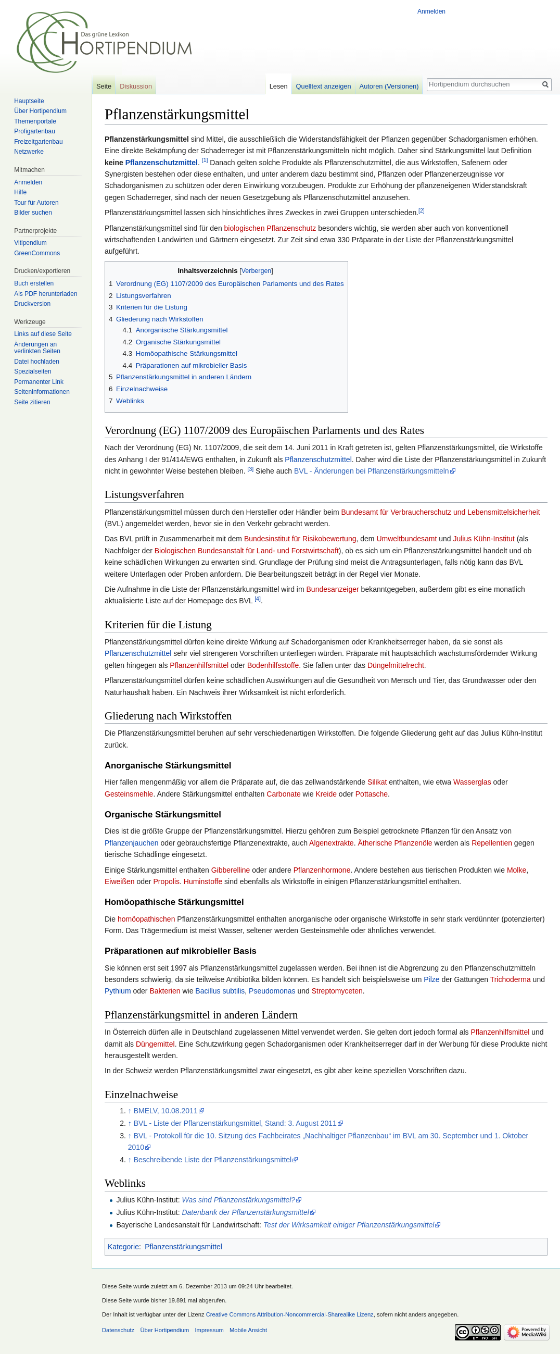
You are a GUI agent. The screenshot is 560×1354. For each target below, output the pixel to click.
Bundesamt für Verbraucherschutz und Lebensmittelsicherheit (440, 512)
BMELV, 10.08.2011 (166, 1111)
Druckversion (32, 303)
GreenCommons (37, 253)
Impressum (209, 1330)
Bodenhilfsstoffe (273, 665)
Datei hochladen (36, 361)
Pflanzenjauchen (132, 843)
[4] (257, 598)
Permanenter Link (38, 382)
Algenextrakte (331, 843)
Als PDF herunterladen (45, 293)
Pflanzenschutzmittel (161, 162)
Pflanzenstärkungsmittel (183, 1247)
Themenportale (35, 121)
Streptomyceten (337, 991)
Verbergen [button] (256, 271)
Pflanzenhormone (322, 870)
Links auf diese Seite (43, 334)
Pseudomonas (272, 991)
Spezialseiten (32, 371)
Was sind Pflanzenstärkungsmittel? (238, 1200)
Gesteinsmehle (129, 794)
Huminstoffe (203, 881)
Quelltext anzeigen (323, 86)
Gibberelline (230, 870)
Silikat (377, 782)
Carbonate (283, 794)
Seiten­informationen (42, 391)
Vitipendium (30, 242)
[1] (205, 160)
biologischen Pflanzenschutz (270, 228)
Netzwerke (29, 151)
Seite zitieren (32, 402)
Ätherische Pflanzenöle (395, 843)
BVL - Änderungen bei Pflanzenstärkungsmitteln (371, 471)
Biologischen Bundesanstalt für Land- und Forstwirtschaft (247, 550)
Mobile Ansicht (248, 1330)
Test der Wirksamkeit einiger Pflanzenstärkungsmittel (349, 1225)
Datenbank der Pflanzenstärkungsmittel (245, 1212)
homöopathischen (146, 919)
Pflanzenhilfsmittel (199, 665)
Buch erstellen (34, 283)
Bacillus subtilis (220, 991)
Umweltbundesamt (406, 539)
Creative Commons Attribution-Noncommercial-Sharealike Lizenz (290, 1314)
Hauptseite (29, 101)
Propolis (166, 881)
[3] (250, 469)
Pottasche (371, 794)
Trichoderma (510, 979)
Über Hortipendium (40, 111)
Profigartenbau (34, 131)
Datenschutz (118, 1330)
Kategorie (123, 1247)
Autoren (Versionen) (389, 86)
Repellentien (492, 843)
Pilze (431, 979)
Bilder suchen (33, 212)
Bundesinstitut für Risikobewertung (300, 539)
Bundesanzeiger (333, 589)
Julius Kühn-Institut (483, 539)
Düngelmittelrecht (395, 665)
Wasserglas (472, 782)
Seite (103, 86)
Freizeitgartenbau (38, 141)
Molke (516, 870)
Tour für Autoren (36, 202)
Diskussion (136, 86)
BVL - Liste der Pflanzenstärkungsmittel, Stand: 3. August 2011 (235, 1123)
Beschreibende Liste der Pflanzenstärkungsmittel (213, 1160)
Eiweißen (120, 881)
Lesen (279, 86)
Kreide (326, 794)
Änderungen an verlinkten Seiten (37, 348)
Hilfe (20, 192)
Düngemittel (155, 1044)
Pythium (118, 991)
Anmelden (431, 11)
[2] (421, 210)
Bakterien (164, 991)
